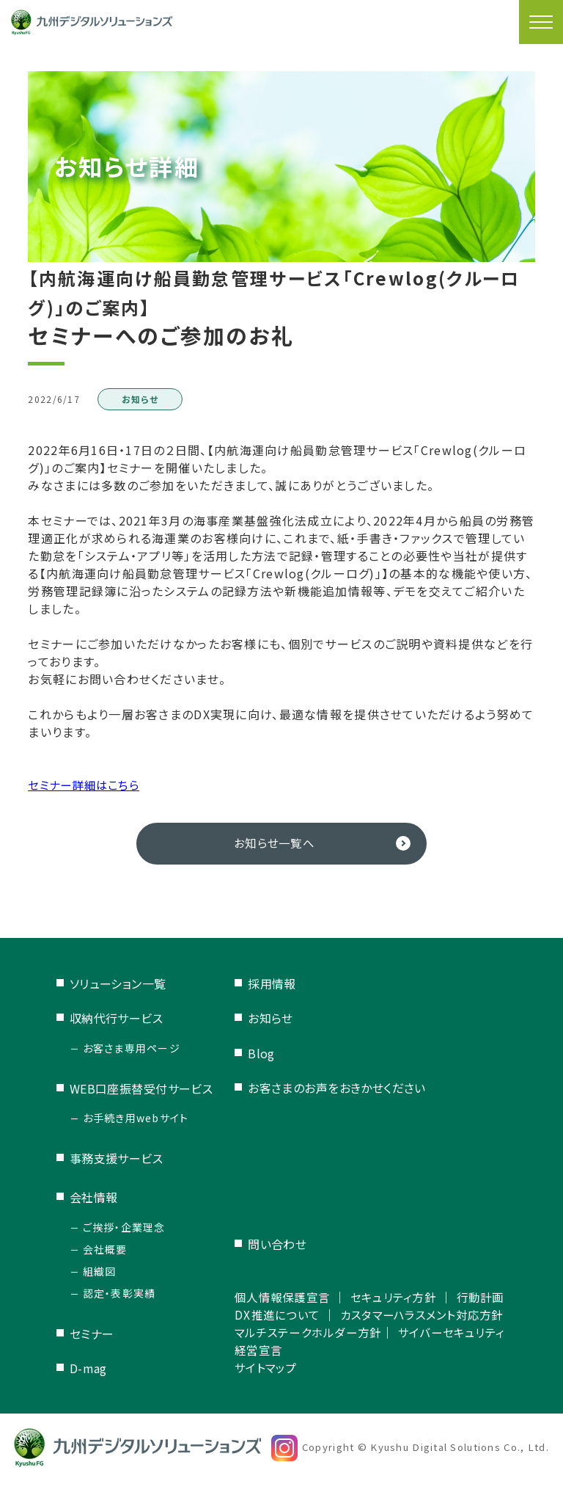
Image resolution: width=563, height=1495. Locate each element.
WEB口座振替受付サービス (141, 1088)
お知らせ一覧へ (274, 843)
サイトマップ (268, 1377)
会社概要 (105, 1249)
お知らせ (271, 1018)
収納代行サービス (116, 1018)
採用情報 (273, 984)
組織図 (100, 1271)
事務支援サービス (116, 1159)
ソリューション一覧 (118, 984)
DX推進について (280, 1307)
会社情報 (94, 1198)
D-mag (88, 1369)
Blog (262, 1053)
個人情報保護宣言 (285, 1272)
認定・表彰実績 (119, 1293)
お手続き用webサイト (136, 1118)
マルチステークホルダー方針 (313, 1342)
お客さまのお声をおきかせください (338, 1088)
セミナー (92, 1333)
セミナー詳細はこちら (87, 784)
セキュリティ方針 (403, 1272)
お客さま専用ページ (132, 1048)
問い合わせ (278, 1220)
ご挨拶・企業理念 (124, 1227)
